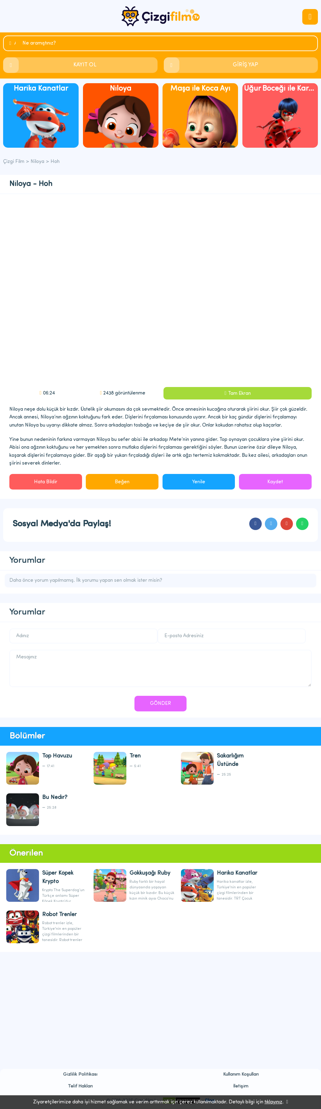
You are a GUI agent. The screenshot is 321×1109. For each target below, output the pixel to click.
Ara (15, 43)
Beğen (122, 482)
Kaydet (275, 482)
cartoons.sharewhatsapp (302, 524)
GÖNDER (160, 703)
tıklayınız (273, 1102)
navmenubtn (310, 17)
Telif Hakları (80, 1086)
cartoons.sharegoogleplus (286, 524)
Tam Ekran (239, 393)
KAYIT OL (84, 65)
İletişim (240, 1086)
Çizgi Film (161, 16)
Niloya (37, 161)
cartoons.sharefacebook (255, 524)
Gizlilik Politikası (80, 1074)
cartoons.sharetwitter (271, 524)
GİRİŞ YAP (245, 65)
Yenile (198, 482)
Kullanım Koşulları (241, 1074)
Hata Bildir (45, 482)
